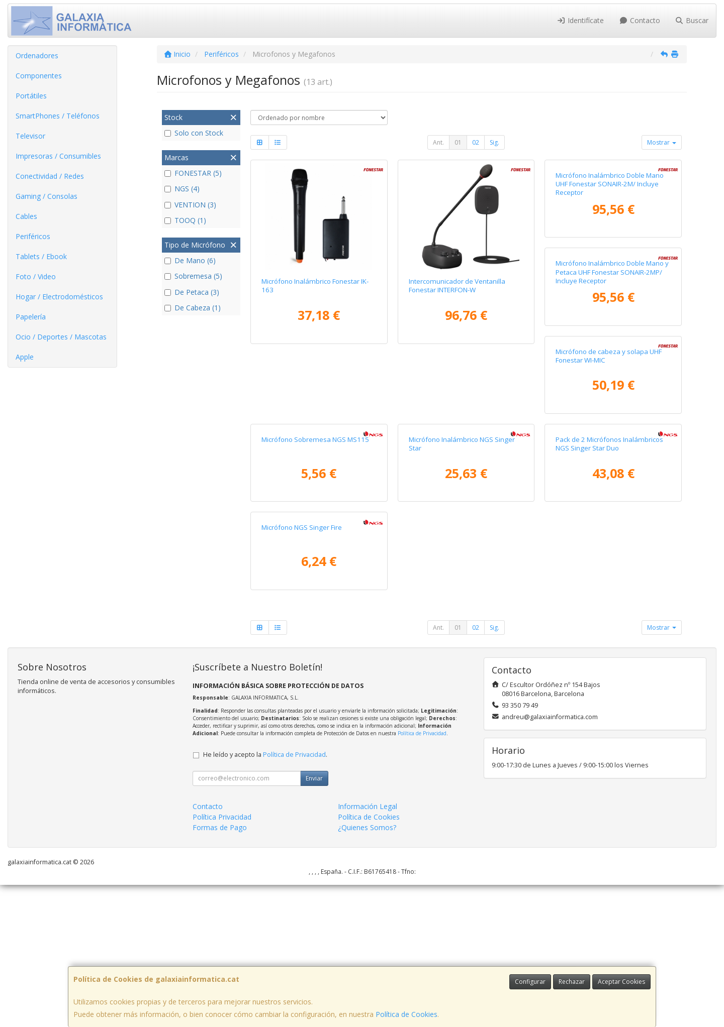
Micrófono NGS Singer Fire (596, 669)
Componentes (39, 75)
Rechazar (572, 981)
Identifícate (580, 20)
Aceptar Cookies (621, 981)
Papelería (31, 316)
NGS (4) (182, 188)
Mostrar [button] (661, 142)
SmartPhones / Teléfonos (58, 116)
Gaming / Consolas (46, 196)
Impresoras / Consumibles (58, 156)
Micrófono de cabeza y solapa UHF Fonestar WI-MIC (462, 480)
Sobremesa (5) (193, 276)
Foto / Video (36, 276)
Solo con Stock (193, 133)
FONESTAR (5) (193, 173)
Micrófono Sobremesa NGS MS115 (609, 475)
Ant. (438, 142)
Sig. (494, 142)
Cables (26, 216)
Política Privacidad (222, 959)
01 (458, 142)
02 (475, 142)
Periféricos (33, 236)
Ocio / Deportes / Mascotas (61, 336)
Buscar (692, 20)
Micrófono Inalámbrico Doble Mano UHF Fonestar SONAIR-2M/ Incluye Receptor (610, 290)
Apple (25, 357)
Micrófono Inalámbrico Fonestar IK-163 (315, 285)
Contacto (639, 20)
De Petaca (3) (191, 292)
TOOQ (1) (185, 220)
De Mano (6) (190, 260)
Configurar (530, 981)
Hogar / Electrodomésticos (59, 296)
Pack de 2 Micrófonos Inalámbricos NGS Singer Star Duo (462, 673)
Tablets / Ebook (41, 256)
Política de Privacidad (422, 875)
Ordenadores (37, 55)
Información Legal (367, 948)
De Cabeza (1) (192, 307)
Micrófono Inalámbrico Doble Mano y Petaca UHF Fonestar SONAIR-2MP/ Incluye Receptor (318, 484)
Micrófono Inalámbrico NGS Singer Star (314, 673)
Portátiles (31, 95)
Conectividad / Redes (50, 176)
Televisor (30, 136)
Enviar (314, 920)
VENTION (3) (190, 204)
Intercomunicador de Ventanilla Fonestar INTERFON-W (457, 285)
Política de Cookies (406, 1014)
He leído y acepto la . (265, 896)
